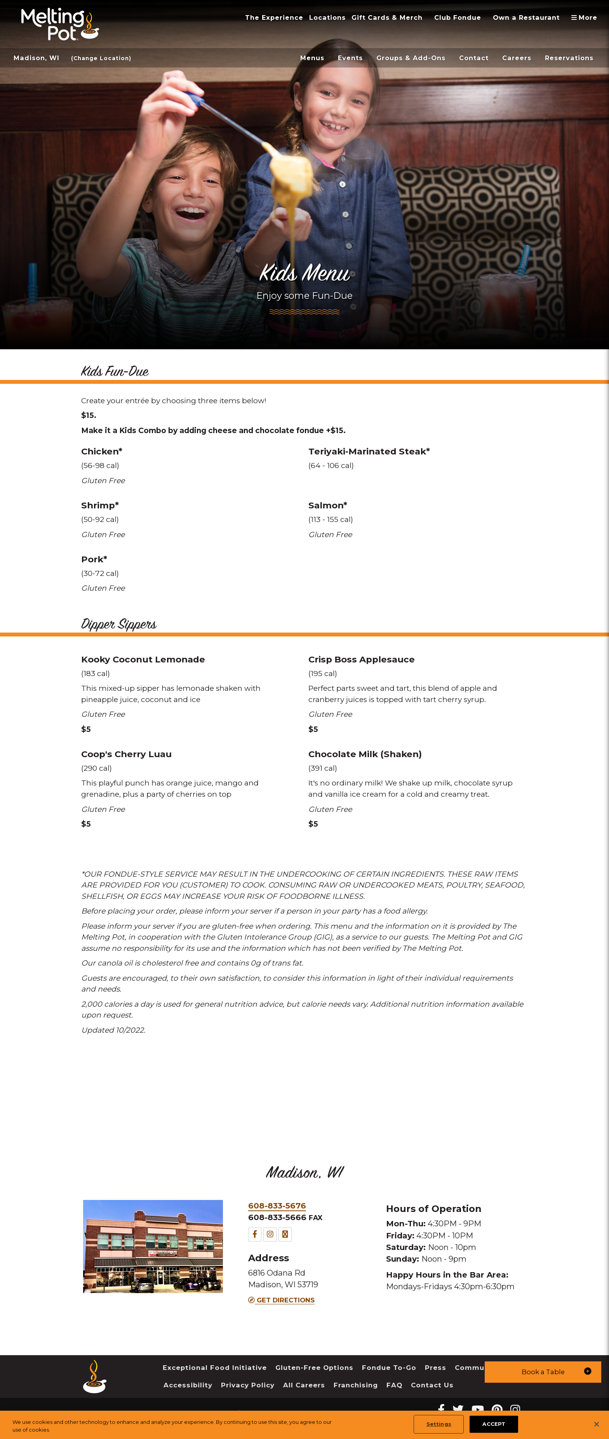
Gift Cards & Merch (387, 17)
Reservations (569, 58)
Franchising (356, 1385)
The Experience (274, 17)
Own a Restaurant (526, 17)
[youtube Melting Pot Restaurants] (478, 1409)
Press (435, 1367)
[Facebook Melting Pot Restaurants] (441, 1409)
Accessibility (188, 1385)
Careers (516, 58)
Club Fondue (457, 17)
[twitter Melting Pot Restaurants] (458, 1409)
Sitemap (254, 1413)
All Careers (304, 1385)
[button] (543, 1372)
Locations (327, 17)
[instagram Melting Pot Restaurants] (515, 1409)
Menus (312, 58)
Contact (474, 58)
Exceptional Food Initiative (215, 1367)
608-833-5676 (277, 1205)
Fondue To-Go (389, 1367)
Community (477, 1367)
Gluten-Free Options (314, 1367)
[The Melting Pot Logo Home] (60, 24)
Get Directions (281, 1300)
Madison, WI (36, 58)
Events (350, 58)
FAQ (394, 1385)
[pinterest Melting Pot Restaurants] (497, 1409)
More (587, 17)
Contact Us (432, 1385)
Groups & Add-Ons (410, 58)
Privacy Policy (248, 1385)
